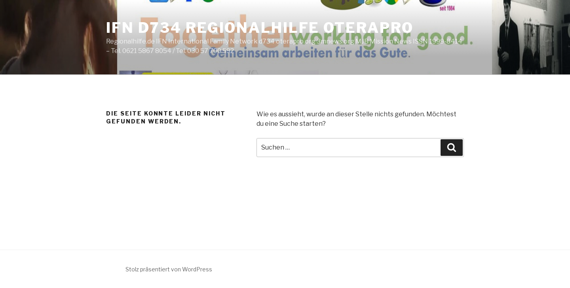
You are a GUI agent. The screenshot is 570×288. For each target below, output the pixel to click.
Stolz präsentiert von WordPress (168, 269)
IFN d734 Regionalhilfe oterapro (260, 27)
